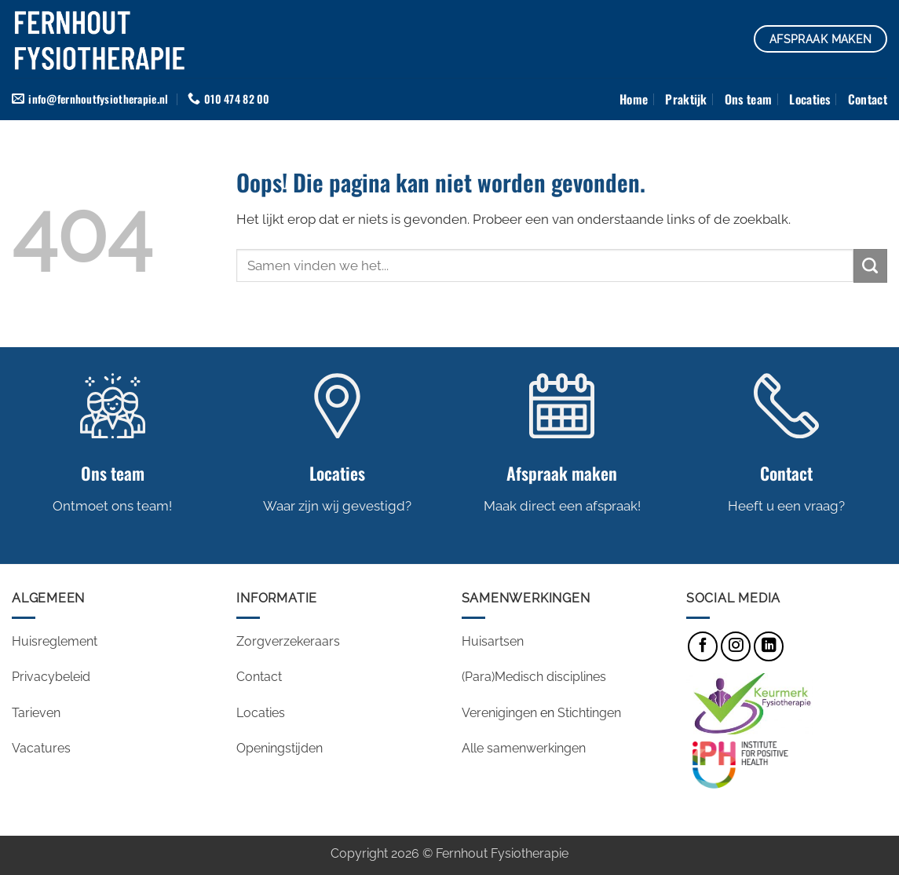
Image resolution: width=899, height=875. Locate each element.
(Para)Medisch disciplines (534, 676)
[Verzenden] (870, 266)
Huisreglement (54, 641)
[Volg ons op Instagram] (736, 646)
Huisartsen (493, 641)
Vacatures (43, 748)
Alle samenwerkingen (524, 748)
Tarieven (36, 712)
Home (633, 99)
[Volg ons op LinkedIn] (769, 646)
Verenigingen (499, 712)
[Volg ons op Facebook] (703, 646)
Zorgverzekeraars (288, 641)
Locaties (810, 99)
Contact (867, 99)
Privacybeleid (51, 676)
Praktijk (686, 99)
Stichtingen (589, 712)
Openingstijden (281, 748)
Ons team (749, 99)
